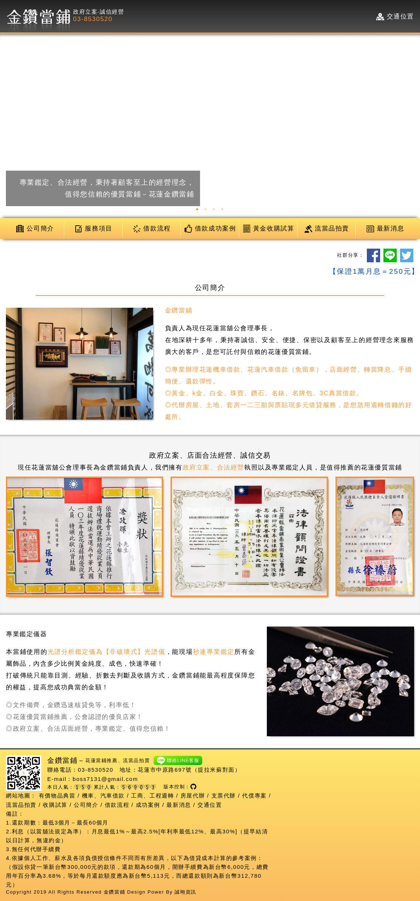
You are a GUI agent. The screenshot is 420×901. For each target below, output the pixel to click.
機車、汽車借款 (103, 795)
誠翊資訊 (185, 892)
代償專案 (254, 795)
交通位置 (209, 805)
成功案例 (148, 805)
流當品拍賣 (21, 805)
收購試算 (55, 805)
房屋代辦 (192, 795)
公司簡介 (86, 805)
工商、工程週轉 (152, 795)
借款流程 (117, 805)
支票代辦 (223, 795)
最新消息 (178, 805)
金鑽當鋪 (114, 892)
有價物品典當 (57, 795)
